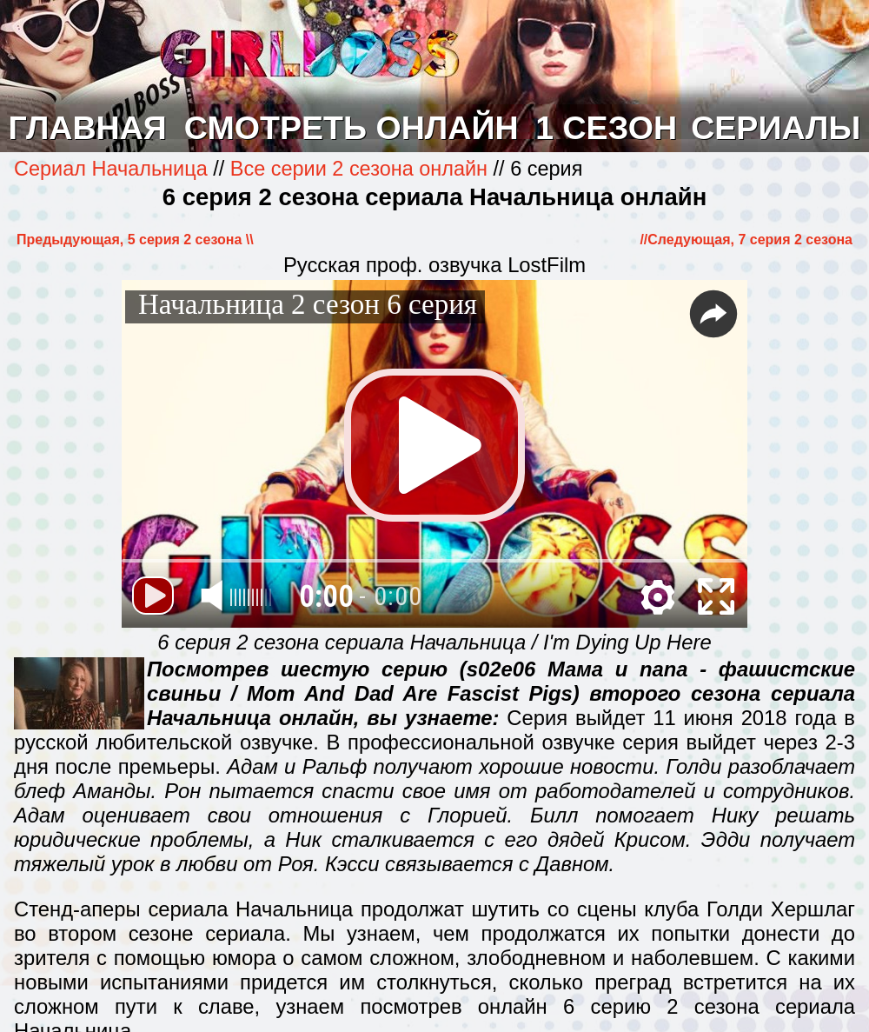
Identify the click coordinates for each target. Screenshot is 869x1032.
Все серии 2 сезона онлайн (359, 168)
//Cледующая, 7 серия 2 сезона (746, 239)
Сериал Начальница (113, 168)
